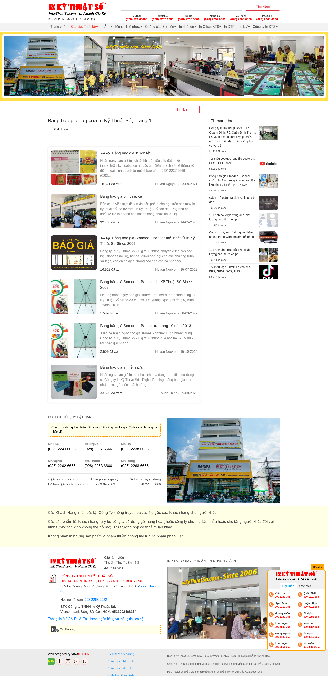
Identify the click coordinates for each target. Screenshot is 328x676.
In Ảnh (105, 26)
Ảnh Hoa (265, 655)
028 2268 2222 (96, 599)
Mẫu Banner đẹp (194, 671)
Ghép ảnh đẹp (175, 663)
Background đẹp (192, 663)
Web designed (57, 654)
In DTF (229, 26)
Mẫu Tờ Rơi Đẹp (230, 671)
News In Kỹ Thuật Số (201, 655)
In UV (243, 26)
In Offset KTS (209, 26)
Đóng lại (317, 567)
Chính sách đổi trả (120, 668)
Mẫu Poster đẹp (176, 671)
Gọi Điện (288, 586)
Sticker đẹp (231, 663)
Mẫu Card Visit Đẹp (269, 663)
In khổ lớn (186, 26)
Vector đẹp (219, 655)
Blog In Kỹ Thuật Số (178, 655)
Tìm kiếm (263, 6)
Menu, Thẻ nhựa (127, 26)
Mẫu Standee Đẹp (248, 663)
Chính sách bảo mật (121, 661)
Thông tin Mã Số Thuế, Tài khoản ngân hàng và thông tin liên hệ (96, 619)
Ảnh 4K (256, 655)
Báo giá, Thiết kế (83, 26)
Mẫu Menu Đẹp (212, 671)
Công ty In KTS (264, 26)
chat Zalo (305, 586)
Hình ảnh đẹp (244, 655)
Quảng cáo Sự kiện (159, 26)
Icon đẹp (220, 663)
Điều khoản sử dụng (121, 654)
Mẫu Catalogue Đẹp (251, 671)
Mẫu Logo (231, 655)
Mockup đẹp (208, 663)
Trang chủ (58, 26)
